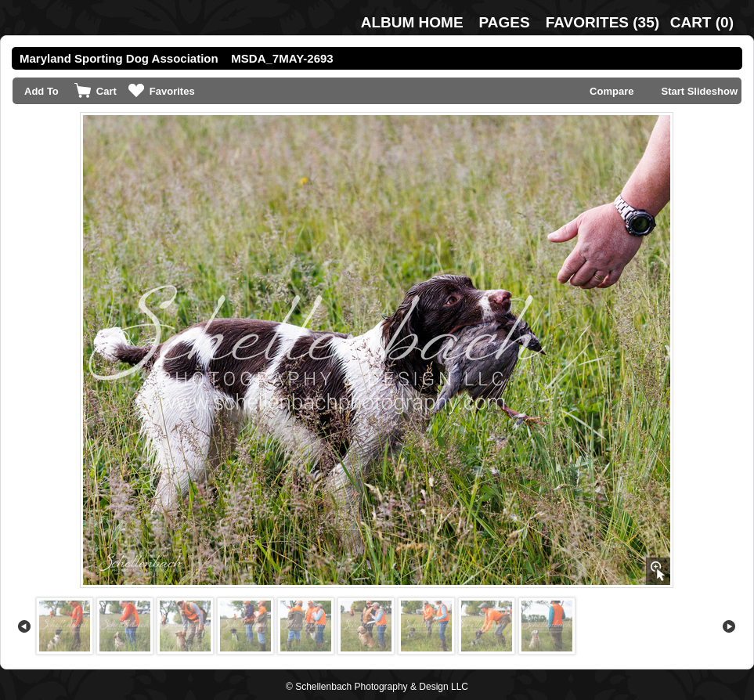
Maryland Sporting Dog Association (119, 58)
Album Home (412, 22)
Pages (504, 22)
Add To (41, 91)
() (602, 22)
